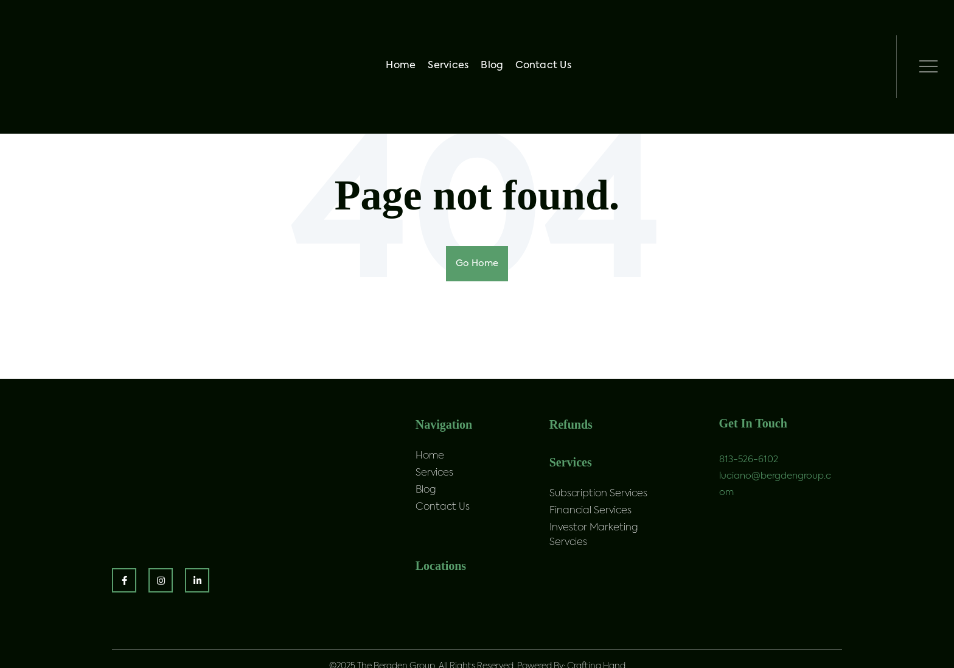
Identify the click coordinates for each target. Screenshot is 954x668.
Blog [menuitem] (495, 35)
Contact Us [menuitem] (547, 35)
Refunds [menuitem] (571, 424)
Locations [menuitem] (441, 574)
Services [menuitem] (451, 35)
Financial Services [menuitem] (590, 519)
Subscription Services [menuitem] (598, 502)
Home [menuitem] (404, 35)
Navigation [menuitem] (444, 424)
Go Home (477, 263)
